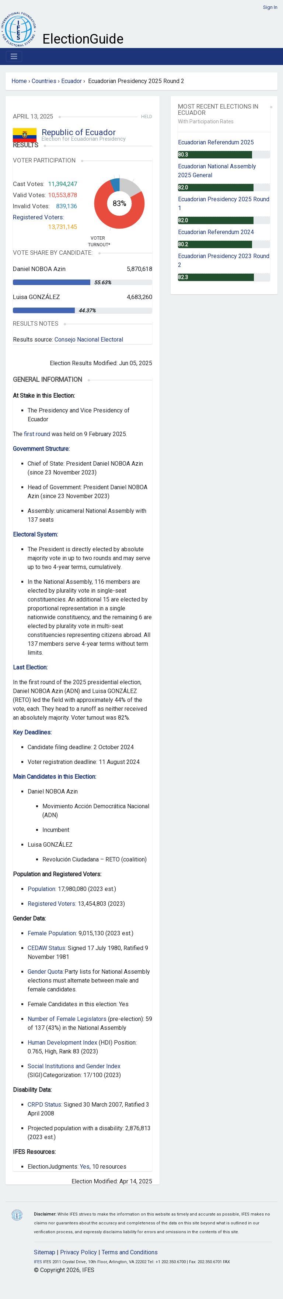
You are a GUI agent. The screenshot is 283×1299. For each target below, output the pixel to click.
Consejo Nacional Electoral (89, 339)
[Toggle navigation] (14, 56)
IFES (38, 1261)
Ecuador (71, 81)
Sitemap (44, 1252)
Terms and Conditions (130, 1252)
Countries (44, 81)
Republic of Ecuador (79, 132)
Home (19, 81)
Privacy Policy (78, 1252)
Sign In (270, 7)
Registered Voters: (38, 217)
